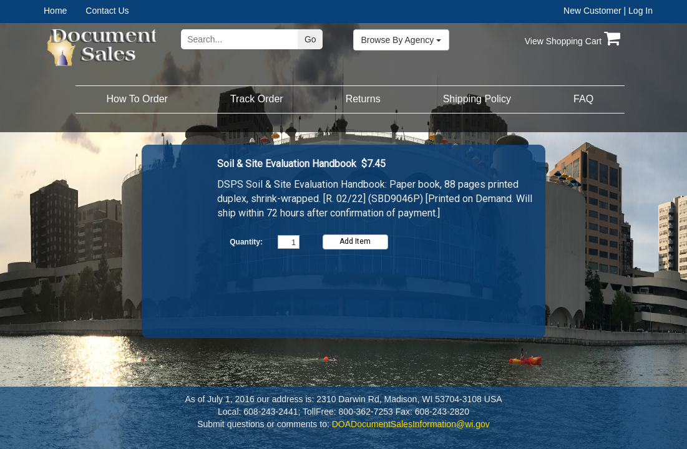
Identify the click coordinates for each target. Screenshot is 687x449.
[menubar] (83, 10)
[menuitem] (64, 10)
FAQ (583, 99)
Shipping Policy (477, 99)
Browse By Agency (401, 40)
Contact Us (107, 11)
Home (55, 11)
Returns (363, 99)
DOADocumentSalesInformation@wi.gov (411, 424)
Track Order (256, 99)
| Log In (638, 11)
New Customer (592, 11)
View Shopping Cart (572, 41)
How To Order (137, 99)
